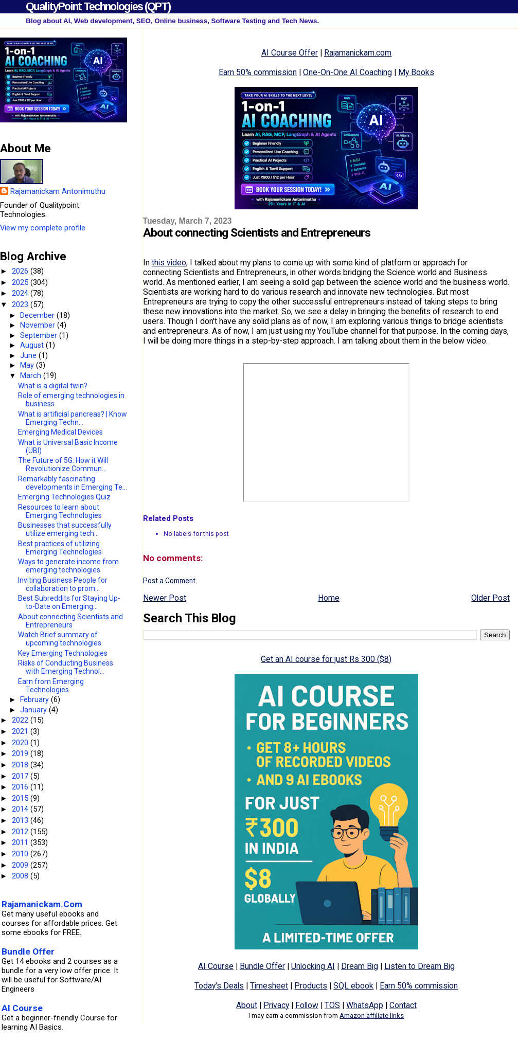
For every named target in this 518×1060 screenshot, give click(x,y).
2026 (21, 271)
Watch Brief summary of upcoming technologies (59, 639)
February (35, 699)
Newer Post (164, 598)
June (29, 355)
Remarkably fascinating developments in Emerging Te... (72, 483)
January (34, 710)
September (39, 335)
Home (329, 598)
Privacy (276, 1005)
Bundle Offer (262, 966)
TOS (332, 1005)
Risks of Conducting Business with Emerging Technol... (65, 667)
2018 (21, 764)
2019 (21, 753)
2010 (21, 853)
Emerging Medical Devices (60, 432)
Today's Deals (219, 986)
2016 (21, 787)
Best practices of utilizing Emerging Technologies (60, 548)
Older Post (490, 598)
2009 (21, 865)
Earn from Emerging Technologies (51, 685)
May (28, 365)
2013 (21, 820)
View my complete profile (42, 227)
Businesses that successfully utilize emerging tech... (65, 529)
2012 (21, 831)
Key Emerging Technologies (63, 653)
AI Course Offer (289, 53)
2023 (21, 304)
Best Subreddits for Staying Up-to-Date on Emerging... (69, 602)
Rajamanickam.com (357, 53)
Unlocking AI (313, 966)
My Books (416, 72)
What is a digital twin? (52, 386)
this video (169, 262)
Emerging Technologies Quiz (64, 497)
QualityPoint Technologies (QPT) (98, 6)
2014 (21, 809)
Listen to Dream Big (419, 966)
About (246, 1005)
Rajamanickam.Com (42, 904)
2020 (21, 742)
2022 (21, 720)
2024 (21, 293)
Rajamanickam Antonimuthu (57, 191)
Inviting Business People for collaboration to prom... (63, 584)
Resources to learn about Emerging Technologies (60, 511)
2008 (21, 876)
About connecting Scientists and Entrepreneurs (70, 621)
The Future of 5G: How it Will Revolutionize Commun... (63, 464)
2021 (21, 731)
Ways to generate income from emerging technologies (68, 566)
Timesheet (269, 986)
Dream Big (359, 966)
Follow (306, 1005)
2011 (21, 842)
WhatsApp (364, 1005)
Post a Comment (169, 581)
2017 (21, 776)
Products (310, 986)
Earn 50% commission (258, 72)
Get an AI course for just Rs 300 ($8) (326, 659)
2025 (21, 282)
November (38, 325)
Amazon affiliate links (372, 1015)
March (31, 375)
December (38, 315)
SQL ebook (353, 986)
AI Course (216, 966)
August (33, 345)
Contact (403, 1005)
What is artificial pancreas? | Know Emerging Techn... (72, 418)
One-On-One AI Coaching (347, 72)
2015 (21, 798)
